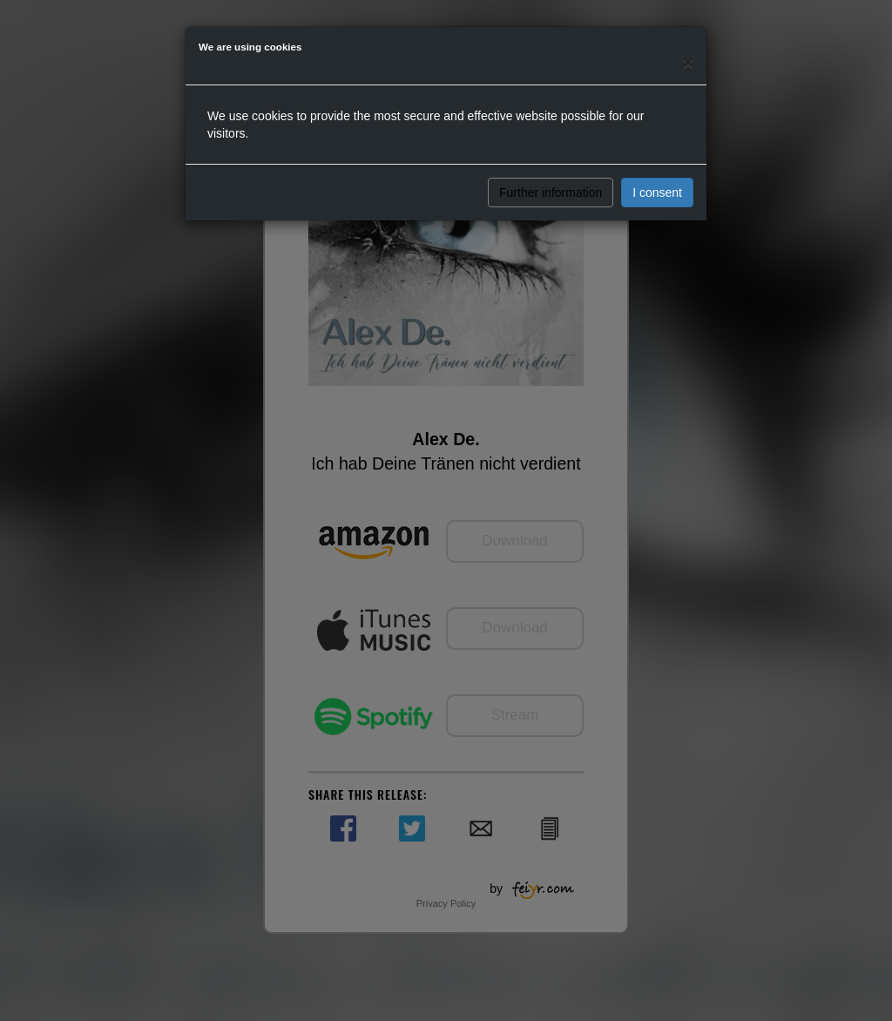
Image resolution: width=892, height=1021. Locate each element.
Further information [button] (550, 192)
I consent (657, 192)
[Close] (688, 62)
